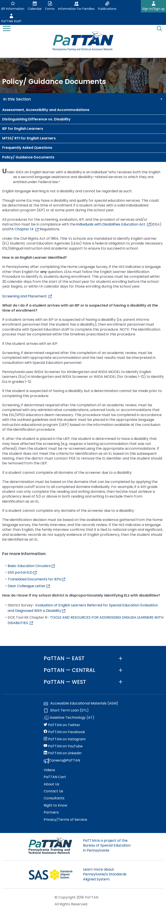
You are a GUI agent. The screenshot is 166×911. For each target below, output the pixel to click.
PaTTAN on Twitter (62, 725)
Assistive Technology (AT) (69, 717)
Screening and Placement (27, 296)
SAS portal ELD (22, 572)
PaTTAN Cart (55, 777)
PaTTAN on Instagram (65, 739)
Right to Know (55, 805)
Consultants (54, 798)
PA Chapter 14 (24, 229)
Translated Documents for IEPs (36, 579)
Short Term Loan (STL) (66, 710)
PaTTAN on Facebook (64, 732)
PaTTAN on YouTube (63, 746)
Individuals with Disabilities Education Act (113, 224)
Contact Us (53, 791)
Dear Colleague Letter (29, 585)
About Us (51, 784)
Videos (49, 770)
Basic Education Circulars (31, 565)
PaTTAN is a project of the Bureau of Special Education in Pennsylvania (107, 845)
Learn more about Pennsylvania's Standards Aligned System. (104, 874)
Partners (51, 812)
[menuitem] (83, 110)
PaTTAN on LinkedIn (62, 753)
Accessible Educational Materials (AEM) (81, 703)
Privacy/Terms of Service (65, 819)
